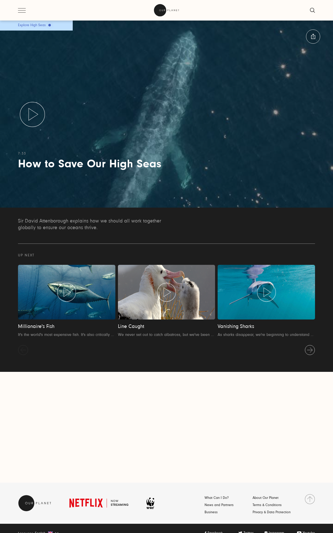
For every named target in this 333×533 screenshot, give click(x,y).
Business (211, 512)
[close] (312, 10)
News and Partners (219, 505)
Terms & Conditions (267, 505)
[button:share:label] (313, 37)
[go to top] (310, 499)
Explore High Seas (32, 25)
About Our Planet (266, 498)
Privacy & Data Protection (272, 512)
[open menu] (22, 10)
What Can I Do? (217, 498)
